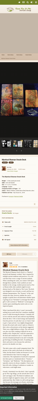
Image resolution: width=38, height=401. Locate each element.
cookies (11, 389)
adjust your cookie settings (15, 391)
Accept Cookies (6, 398)
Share (9, 249)
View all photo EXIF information (19, 240)
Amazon (11, 191)
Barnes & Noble (18, 191)
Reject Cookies (18, 398)
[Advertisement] (19, 33)
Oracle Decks (7, 208)
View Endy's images (12, 166)
